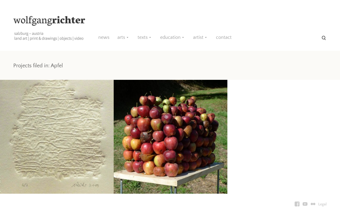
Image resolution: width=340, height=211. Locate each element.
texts (143, 37)
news (103, 37)
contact (224, 37)
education (170, 37)
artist (198, 37)
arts (121, 37)
